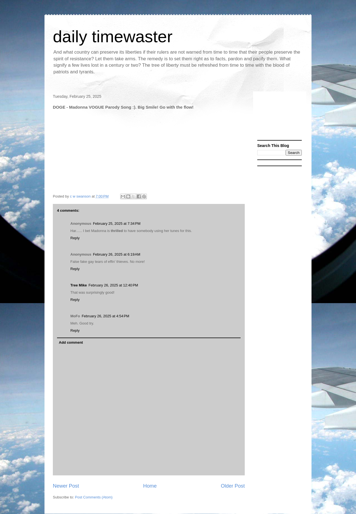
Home (150, 486)
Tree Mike (78, 285)
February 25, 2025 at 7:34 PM (116, 223)
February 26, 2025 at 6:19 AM (116, 254)
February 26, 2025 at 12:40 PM (113, 285)
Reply (75, 238)
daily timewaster (112, 36)
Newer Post (66, 486)
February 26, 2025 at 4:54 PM (105, 316)
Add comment (71, 342)
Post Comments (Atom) (94, 497)
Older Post (233, 486)
